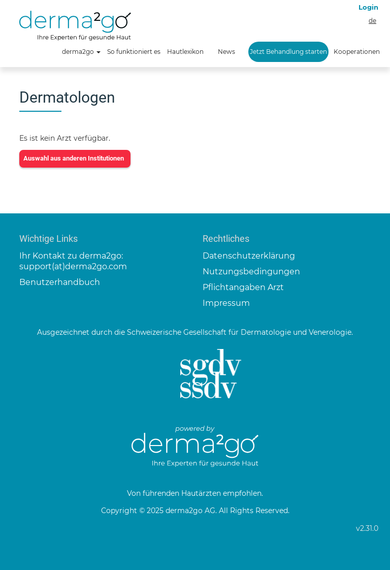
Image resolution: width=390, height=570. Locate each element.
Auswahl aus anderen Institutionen (73, 158)
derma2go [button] (81, 51)
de (372, 20)
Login (368, 7)
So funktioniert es (133, 51)
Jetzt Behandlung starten (288, 51)
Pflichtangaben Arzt (243, 287)
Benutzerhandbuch (59, 282)
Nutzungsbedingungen (251, 271)
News (226, 51)
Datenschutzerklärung (249, 256)
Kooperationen (357, 51)
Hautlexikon (185, 51)
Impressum (226, 303)
